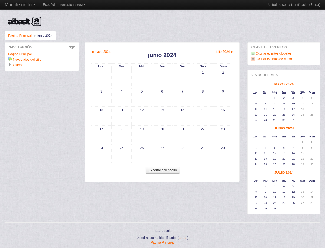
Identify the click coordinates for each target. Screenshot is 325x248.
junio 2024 (45, 35)
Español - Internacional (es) (64, 5)
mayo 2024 (284, 84)
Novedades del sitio (27, 59)
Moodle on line (20, 4)
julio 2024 (284, 172)
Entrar (314, 5)
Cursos (18, 65)
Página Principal (20, 35)
